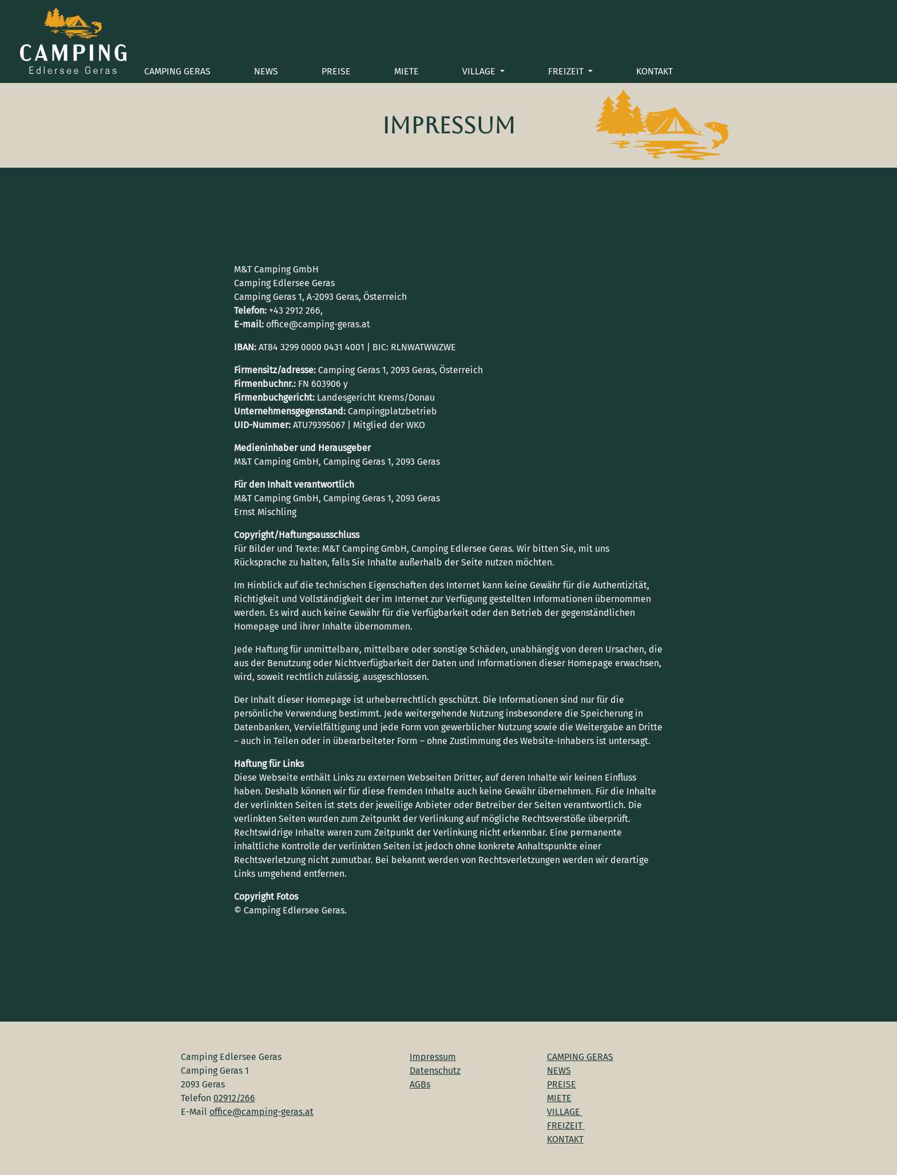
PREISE (336, 71)
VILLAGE (480, 71)
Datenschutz (435, 1070)
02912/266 (234, 1098)
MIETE (406, 71)
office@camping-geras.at (261, 1111)
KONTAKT (654, 71)
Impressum (433, 1056)
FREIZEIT (567, 71)
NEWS (266, 71)
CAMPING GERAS (177, 71)
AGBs (420, 1084)
